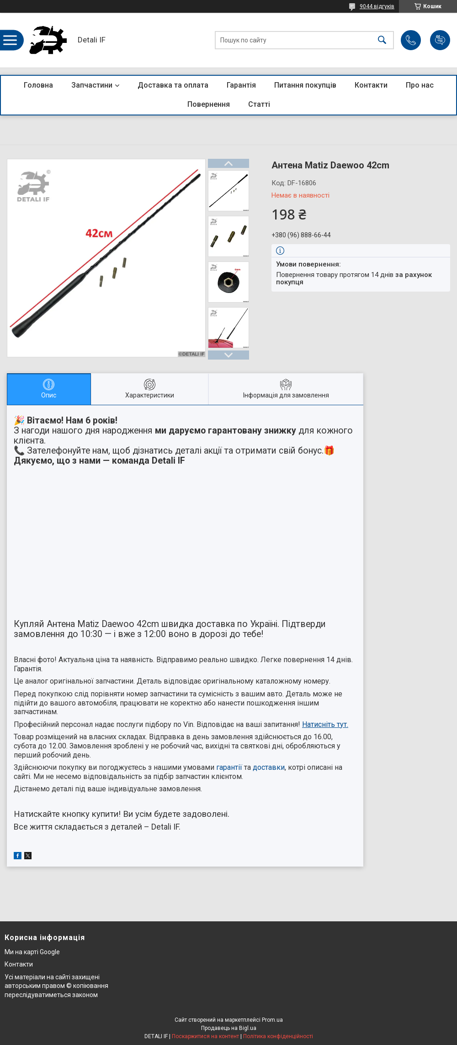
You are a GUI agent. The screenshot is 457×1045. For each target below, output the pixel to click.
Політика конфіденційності (278, 1036)
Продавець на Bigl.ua (228, 1028)
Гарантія (241, 85)
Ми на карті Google (32, 952)
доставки (269, 767)
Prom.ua (272, 1020)
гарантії (229, 767)
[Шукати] (382, 40)
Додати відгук (440, 40)
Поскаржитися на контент (205, 1036)
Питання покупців (305, 85)
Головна (38, 85)
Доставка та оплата (173, 85)
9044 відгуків (377, 6)
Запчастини (91, 85)
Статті (259, 104)
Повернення (208, 104)
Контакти (371, 85)
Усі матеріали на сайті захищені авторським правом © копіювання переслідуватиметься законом (56, 985)
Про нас (420, 85)
